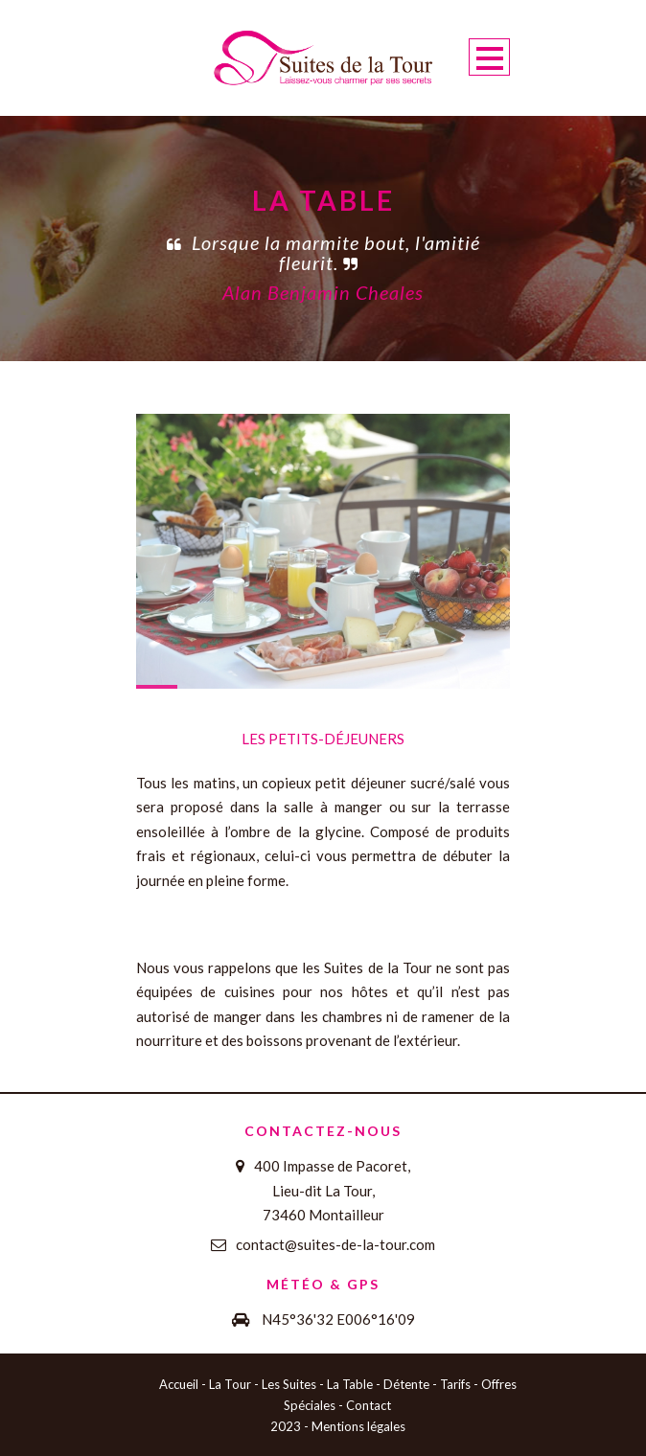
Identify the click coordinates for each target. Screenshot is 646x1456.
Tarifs (455, 1384)
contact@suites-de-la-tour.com (335, 1244)
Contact (368, 1405)
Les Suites (289, 1384)
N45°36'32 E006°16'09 (338, 1319)
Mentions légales (358, 1426)
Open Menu (489, 57)
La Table (350, 1384)
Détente (406, 1384)
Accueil (178, 1384)
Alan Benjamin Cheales (323, 292)
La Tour (230, 1384)
